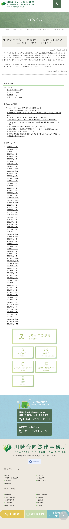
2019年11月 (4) (13, 261)
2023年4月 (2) (12, 188)
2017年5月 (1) (12, 312)
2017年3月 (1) (12, 314)
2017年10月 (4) (13, 304)
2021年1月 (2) (12, 232)
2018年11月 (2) (13, 280)
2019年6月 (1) (12, 270)
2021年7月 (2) (12, 222)
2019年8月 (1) (12, 266)
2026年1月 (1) (12, 154)
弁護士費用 (41, 478)
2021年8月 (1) (12, 219)
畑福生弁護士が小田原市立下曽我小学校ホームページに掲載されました (32, 129)
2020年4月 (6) (12, 249)
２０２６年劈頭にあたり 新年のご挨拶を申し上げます (26, 126)
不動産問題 (9, 502)
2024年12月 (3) (13, 168)
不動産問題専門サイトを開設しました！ (21, 131)
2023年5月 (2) (12, 185)
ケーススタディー (13, 90)
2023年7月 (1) (12, 181)
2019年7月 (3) (12, 268)
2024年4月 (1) (12, 176)
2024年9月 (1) (12, 173)
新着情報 (10, 95)
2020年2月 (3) (12, 253)
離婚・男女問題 (42, 494)
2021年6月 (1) (12, 224)
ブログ (14, 29)
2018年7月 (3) (12, 287)
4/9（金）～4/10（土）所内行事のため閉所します (23, 108)
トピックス (21, 29)
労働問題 (8, 494)
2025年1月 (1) (12, 166)
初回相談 (8, 480)
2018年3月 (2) (12, 297)
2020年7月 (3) (12, 244)
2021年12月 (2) (13, 215)
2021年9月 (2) (12, 217)
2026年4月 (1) (12, 147)
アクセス (40, 475)
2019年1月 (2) (12, 278)
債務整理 (40, 500)
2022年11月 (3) (13, 200)
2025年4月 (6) (12, 161)
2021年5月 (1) (12, 227)
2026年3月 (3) (12, 149)
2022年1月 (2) (12, 212)
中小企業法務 (9, 505)
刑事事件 (40, 497)
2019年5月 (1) (12, 273)
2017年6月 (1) (12, 309)
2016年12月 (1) (13, 319)
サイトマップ (41, 480)
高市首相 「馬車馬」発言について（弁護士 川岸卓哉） (27, 117)
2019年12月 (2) (13, 258)
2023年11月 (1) (13, 178)
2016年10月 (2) (13, 321)
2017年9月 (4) (12, 307)
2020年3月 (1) (12, 251)
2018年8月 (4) (12, 285)
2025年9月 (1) (12, 156)
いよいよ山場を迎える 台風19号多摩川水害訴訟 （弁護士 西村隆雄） (32, 120)
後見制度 (40, 502)
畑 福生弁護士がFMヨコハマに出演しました (23, 110)
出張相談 (8, 483)
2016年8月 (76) (13, 324)
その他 (39, 505)
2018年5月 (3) (12, 292)
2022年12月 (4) (13, 198)
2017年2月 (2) (12, 316)
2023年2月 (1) (12, 193)
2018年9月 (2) (12, 283)
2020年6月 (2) (12, 246)
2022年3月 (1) (12, 210)
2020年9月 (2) (12, 239)
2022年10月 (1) (13, 202)
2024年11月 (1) (13, 171)
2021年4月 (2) (12, 229)
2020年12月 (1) (13, 234)
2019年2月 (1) (12, 275)
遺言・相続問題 (10, 497)
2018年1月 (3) (12, 302)
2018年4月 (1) (12, 295)
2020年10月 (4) (13, 236)
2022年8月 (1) (12, 205)
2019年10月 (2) (13, 263)
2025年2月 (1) (12, 164)
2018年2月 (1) (12, 300)
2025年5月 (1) (12, 159)
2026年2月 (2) (12, 151)
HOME (8, 29)
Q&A (7, 87)
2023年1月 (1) (12, 195)
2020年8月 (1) (12, 241)
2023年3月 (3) (12, 190)
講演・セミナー (12, 97)
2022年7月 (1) (12, 207)
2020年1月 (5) (12, 256)
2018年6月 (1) (12, 290)
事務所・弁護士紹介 (11, 478)
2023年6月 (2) (12, 183)
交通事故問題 (9, 500)
